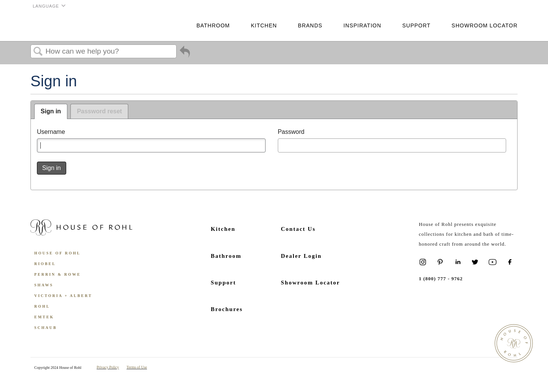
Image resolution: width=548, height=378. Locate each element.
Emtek (44, 317)
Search (38, 51)
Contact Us (298, 229)
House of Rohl (57, 253)
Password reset (99, 111)
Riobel (45, 264)
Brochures (227, 309)
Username (51, 132)
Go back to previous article (185, 53)
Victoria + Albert (63, 296)
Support (416, 25)
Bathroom (213, 25)
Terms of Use (137, 367)
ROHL (42, 306)
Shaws (43, 285)
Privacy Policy (108, 367)
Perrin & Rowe (57, 274)
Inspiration (362, 25)
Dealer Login (301, 256)
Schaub (45, 328)
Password (291, 132)
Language (46, 6)
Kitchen (264, 25)
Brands (310, 25)
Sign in (51, 111)
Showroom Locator (485, 25)
